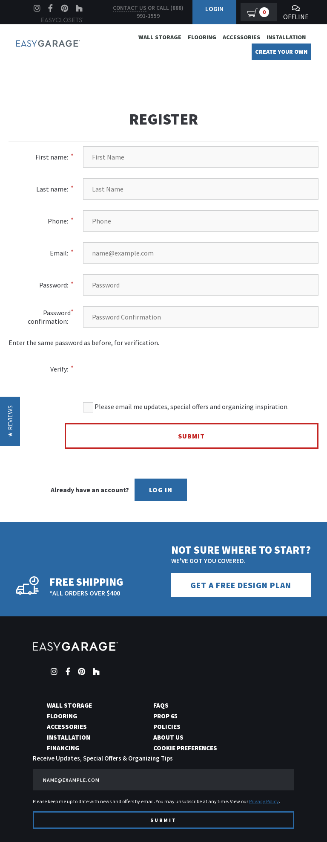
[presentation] (222, 363)
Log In (160, 489)
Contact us (129, 8)
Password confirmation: (49, 316)
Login (214, 8)
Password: (53, 285)
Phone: (58, 221)
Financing (63, 747)
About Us (168, 737)
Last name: (52, 189)
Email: (59, 253)
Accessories (241, 37)
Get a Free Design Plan (241, 585)
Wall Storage (159, 37)
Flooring (202, 37)
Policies (167, 726)
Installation (286, 37)
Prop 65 (165, 715)
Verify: (59, 369)
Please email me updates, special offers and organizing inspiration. (186, 407)
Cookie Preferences (185, 747)
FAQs (161, 705)
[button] (10, 421)
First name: (51, 157)
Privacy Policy (264, 801)
